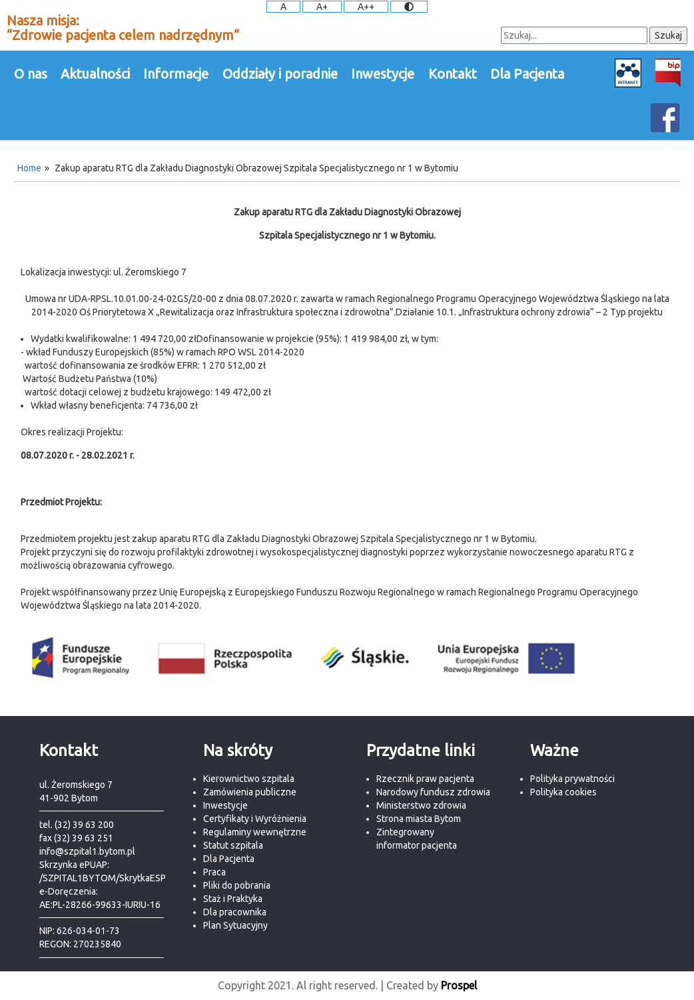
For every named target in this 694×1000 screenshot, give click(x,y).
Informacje (175, 73)
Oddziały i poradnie (280, 73)
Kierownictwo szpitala (248, 778)
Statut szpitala (233, 845)
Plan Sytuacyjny (235, 925)
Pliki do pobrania (236, 885)
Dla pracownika (234, 912)
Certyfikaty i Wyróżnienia (254, 818)
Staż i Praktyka (232, 898)
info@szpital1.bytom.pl (87, 851)
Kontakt (452, 73)
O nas (30, 73)
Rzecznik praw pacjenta (425, 778)
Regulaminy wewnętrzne (254, 832)
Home (29, 168)
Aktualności (95, 73)
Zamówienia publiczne (249, 792)
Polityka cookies (563, 792)
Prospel (459, 985)
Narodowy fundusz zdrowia (433, 792)
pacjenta (439, 845)
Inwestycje (382, 73)
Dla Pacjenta (527, 73)
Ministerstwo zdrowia (421, 805)
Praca (214, 872)
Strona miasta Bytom (418, 818)
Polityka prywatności (572, 778)
